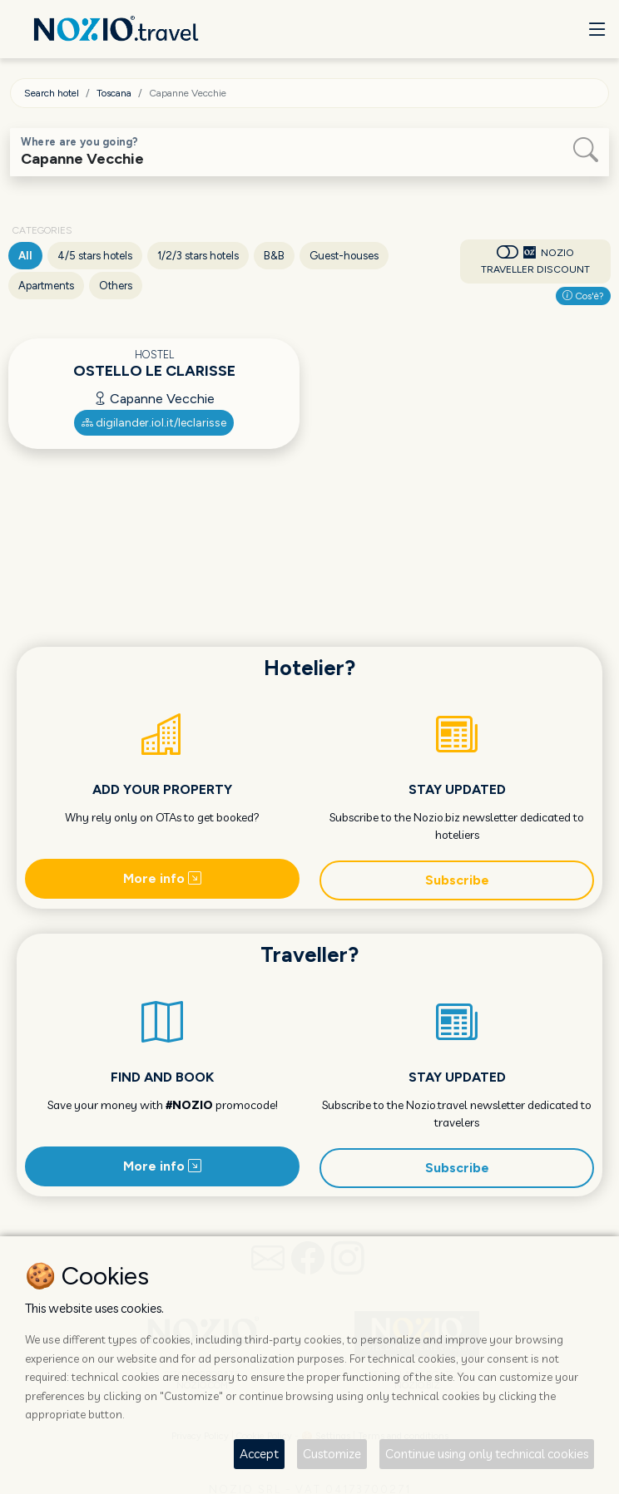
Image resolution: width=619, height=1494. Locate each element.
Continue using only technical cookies (486, 1454)
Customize (332, 1454)
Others (115, 285)
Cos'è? (583, 296)
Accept (259, 1454)
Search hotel (51, 93)
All (25, 255)
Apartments (46, 285)
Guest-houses (344, 255)
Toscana (114, 93)
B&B (274, 255)
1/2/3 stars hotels (198, 255)
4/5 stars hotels (94, 255)
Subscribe (457, 880)
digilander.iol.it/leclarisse (154, 423)
